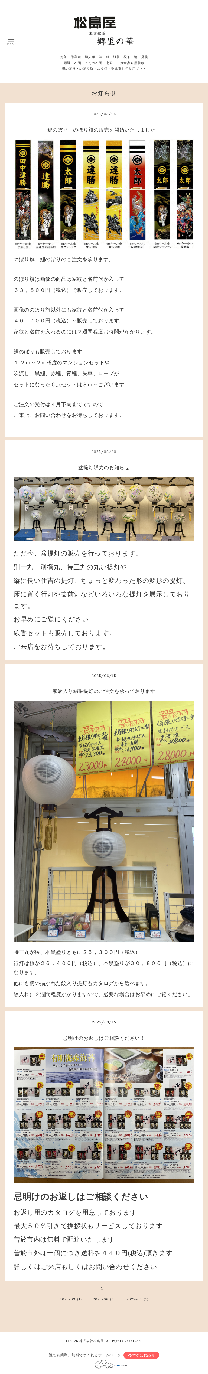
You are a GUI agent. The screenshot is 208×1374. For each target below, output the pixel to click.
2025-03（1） (138, 1299)
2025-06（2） (105, 1299)
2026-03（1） (72, 1299)
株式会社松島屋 (91, 1341)
